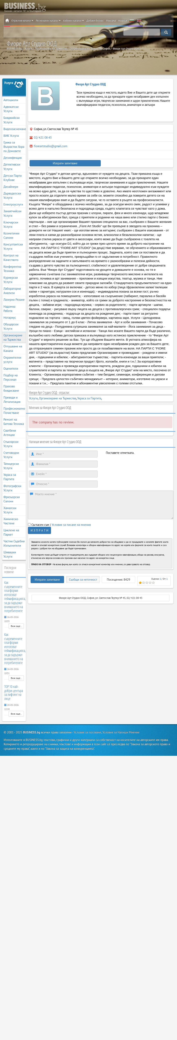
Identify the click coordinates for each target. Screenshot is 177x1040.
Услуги (8, 83)
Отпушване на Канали (12, 348)
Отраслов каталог (22, 20)
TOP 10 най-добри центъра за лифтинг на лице (13, 692)
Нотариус (9, 317)
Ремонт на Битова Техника (13, 422)
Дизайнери (10, 187)
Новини (122, 20)
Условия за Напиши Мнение (120, 732)
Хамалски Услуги (9, 510)
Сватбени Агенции (9, 433)
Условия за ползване (87, 732)
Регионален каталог (48, 20)
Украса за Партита (9, 477)
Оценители (10, 368)
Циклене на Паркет (11, 532)
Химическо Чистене (10, 521)
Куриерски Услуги (10, 280)
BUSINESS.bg (31, 732)
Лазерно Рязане (14, 300)
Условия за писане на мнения (71, 525)
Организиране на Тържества (12, 337)
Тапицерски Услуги (11, 466)
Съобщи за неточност (83, 579)
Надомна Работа (9, 309)
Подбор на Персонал (10, 377)
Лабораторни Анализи (12, 291)
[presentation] (137, 463)
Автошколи (10, 100)
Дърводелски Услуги (12, 195)
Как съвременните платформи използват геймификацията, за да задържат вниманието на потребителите (15, 596)
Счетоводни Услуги (11, 455)
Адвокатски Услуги (11, 109)
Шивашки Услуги (9, 554)
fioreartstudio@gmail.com (50, 146)
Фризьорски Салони (11, 499)
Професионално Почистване (14, 411)
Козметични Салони (11, 235)
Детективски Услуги (11, 166)
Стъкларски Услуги (10, 444)
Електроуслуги (13, 204)
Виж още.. (16, 626)
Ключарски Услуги (10, 224)
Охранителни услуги (12, 360)
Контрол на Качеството (10, 257)
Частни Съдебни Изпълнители (14, 543)
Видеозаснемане (14, 129)
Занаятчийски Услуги (12, 213)
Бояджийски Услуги (11, 120)
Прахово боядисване (11, 388)
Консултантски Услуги (13, 246)
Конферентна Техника (12, 269)
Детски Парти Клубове (12, 178)
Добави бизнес (95, 20)
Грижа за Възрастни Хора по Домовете (13, 146)
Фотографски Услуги (12, 488)
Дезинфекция (12, 158)
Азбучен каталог (73, 20)
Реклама (111, 20)
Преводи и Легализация (11, 400)
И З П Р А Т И (39, 530)
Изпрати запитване (65, 163)
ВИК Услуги (11, 136)
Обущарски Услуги (10, 326)
